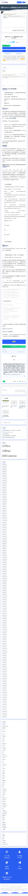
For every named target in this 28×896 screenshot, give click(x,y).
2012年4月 (4, 685)
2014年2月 (4, 666)
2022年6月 (4, 506)
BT (2, 733)
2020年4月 (4, 548)
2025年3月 (4, 464)
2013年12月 (4, 669)
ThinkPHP (4, 791)
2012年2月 (4, 688)
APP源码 (4, 727)
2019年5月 (4, 567)
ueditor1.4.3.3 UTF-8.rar (7, 328)
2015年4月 (4, 641)
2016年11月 (4, 615)
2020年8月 (4, 543)
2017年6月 (4, 604)
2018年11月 (4, 578)
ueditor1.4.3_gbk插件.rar (7, 331)
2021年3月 (4, 532)
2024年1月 (4, 476)
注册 (3, 837)
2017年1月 (4, 613)
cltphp (3, 740)
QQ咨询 (14, 50)
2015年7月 (4, 636)
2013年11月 (4, 671)
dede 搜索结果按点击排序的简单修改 (5, 416)
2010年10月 (4, 715)
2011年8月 (4, 697)
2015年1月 (4, 646)
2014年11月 (4, 650)
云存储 (3, 810)
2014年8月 (4, 655)
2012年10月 (4, 678)
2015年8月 (4, 634)
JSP (3, 766)
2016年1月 (4, 625)
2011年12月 (4, 692)
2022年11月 (4, 497)
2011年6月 (4, 701)
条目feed (4, 840)
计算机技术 (4, 827)
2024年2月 (4, 475)
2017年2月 (4, 611)
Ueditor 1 (12, 92)
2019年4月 (4, 569)
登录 (3, 838)
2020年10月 (4, 541)
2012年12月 (4, 674)
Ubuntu (3, 794)
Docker (3, 745)
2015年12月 (4, 627)
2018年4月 (4, 590)
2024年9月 (4, 468)
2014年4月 (4, 662)
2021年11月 (4, 518)
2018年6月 (4, 587)
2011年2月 (4, 708)
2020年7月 (4, 545)
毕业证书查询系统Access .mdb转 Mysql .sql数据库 (11, 430)
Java (3, 762)
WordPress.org (5, 844)
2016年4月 (4, 622)
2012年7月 (4, 681)
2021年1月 (4, 536)
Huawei (3, 759)
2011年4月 (4, 704)
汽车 (3, 820)
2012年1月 (4, 690)
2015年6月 (4, 638)
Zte (3, 808)
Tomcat (3, 792)
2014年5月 (4, 660)
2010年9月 (4, 716)
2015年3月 (4, 643)
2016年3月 (4, 624)
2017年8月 (4, 601)
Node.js (3, 777)
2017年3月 (4, 610)
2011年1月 (4, 709)
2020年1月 (4, 553)
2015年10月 (4, 631)
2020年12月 (4, 538)
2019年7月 (4, 564)
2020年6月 (4, 546)
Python (3, 782)
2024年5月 (4, 469)
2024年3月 (4, 473)
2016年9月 (4, 617)
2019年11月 (4, 557)
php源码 (4, 780)
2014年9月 (4, 653)
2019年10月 (4, 559)
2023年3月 (4, 494)
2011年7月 (4, 699)
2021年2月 (4, 534)
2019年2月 (4, 573)
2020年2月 (4, 552)
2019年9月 (4, 560)
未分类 (3, 819)
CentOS (3, 734)
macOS (3, 771)
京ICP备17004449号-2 (13, 887)
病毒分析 (4, 824)
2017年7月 (4, 603)
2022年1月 (4, 515)
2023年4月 (4, 492)
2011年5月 (4, 702)
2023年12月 (4, 478)
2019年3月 (4, 571)
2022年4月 (4, 510)
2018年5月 (4, 589)
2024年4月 (4, 471)
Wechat (3, 801)
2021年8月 (4, 524)
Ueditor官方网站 (12, 118)
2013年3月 (4, 673)
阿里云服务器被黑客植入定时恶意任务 (9, 435)
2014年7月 (4, 657)
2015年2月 (4, 645)
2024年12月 (4, 466)
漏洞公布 (4, 822)
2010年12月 (4, 711)
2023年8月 (4, 485)
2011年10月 (4, 695)
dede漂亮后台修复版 (6, 451)
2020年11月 (4, 539)
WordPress (4, 805)
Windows (4, 803)
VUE (3, 796)
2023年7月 (4, 487)
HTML (3, 757)
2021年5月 (4, 529)
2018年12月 (4, 576)
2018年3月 (4, 592)
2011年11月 (4, 694)
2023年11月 (4, 480)
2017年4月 (4, 608)
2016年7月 (4, 620)
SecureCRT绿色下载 (6, 446)
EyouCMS (4, 748)
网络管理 (4, 826)
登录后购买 (6, 45)
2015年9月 (4, 632)
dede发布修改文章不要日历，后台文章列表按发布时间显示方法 (20, 391)
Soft (3, 785)
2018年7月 (4, 585)
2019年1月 (4, 574)
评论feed (4, 842)
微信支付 (4, 815)
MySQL (3, 773)
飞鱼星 (3, 829)
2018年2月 (4, 594)
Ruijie (3, 784)
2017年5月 (4, 606)
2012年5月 (4, 683)
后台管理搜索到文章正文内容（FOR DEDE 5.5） (22, 407)
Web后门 (4, 799)
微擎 (3, 817)
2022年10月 (4, 499)
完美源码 (4, 374)
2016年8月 (4, 618)
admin (3, 445)
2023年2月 (4, 496)
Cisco (3, 738)
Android (3, 724)
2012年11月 (4, 676)
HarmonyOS (4, 755)
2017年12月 (4, 596)
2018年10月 (4, 580)
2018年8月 (4, 583)
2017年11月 (4, 597)
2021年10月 (4, 520)
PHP (3, 778)
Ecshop (3, 747)
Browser (4, 731)
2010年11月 (4, 713)
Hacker (3, 754)
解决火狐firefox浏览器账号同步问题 (9, 456)
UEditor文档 (5, 142)
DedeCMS (4, 743)
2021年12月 (4, 517)
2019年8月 (4, 562)
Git (3, 752)
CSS (3, 741)
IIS (2, 761)
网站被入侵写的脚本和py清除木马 (8, 437)
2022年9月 (4, 501)
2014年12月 (4, 648)
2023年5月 (4, 490)
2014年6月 (4, 659)
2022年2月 (4, 513)
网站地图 (19, 887)
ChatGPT (4, 736)
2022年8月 (4, 503)
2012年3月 (4, 687)
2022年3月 (4, 511)
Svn (3, 787)
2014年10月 (4, 652)
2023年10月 (4, 482)
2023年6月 (4, 489)
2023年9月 (4, 483)
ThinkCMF (4, 789)
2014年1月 (4, 667)
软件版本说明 (4, 390)
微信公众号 (4, 813)
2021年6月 (4, 527)
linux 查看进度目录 (5, 433)
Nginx (3, 775)
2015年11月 (4, 629)
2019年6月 (4, 566)
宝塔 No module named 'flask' (7, 432)
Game (3, 750)
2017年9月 (4, 599)
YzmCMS (4, 806)
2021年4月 (4, 531)
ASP (3, 729)
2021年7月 (4, 525)
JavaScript (4, 764)
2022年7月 (4, 504)
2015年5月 (4, 639)
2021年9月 (4, 522)
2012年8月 (4, 680)
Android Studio (5, 726)
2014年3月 (4, 664)
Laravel (3, 768)
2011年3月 (4, 706)
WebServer (4, 798)
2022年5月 (4, 508)
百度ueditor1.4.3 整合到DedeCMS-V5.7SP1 (14, 374)
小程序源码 (4, 812)
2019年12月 (4, 555)
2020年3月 (4, 550)
